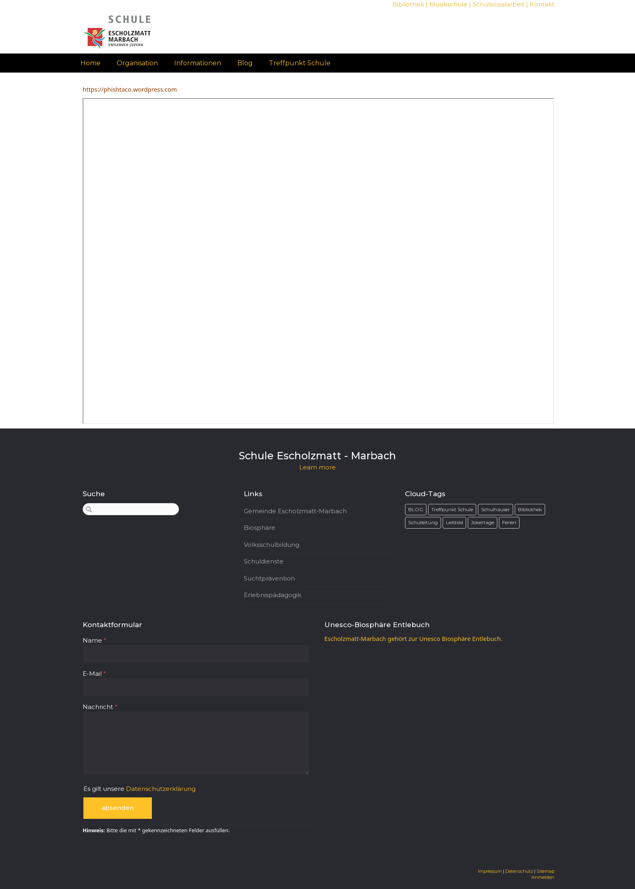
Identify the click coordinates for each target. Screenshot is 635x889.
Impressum (490, 871)
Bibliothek (408, 4)
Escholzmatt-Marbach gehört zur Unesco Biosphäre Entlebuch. (413, 638)
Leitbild (454, 522)
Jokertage (482, 522)
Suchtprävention (269, 578)
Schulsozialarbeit (498, 4)
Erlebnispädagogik (272, 595)
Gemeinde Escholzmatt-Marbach (295, 511)
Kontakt (542, 4)
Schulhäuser (495, 509)
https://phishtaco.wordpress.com (130, 89)
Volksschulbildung (271, 544)
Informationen (197, 63)
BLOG (415, 509)
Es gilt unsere (139, 789)
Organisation (137, 63)
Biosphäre (259, 527)
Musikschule (448, 4)
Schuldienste (263, 561)
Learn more (317, 467)
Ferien (509, 522)
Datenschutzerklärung (161, 789)
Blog (245, 63)
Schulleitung (423, 522)
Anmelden (542, 877)
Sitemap (545, 871)
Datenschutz (519, 871)
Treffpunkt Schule (299, 63)
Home (90, 63)
